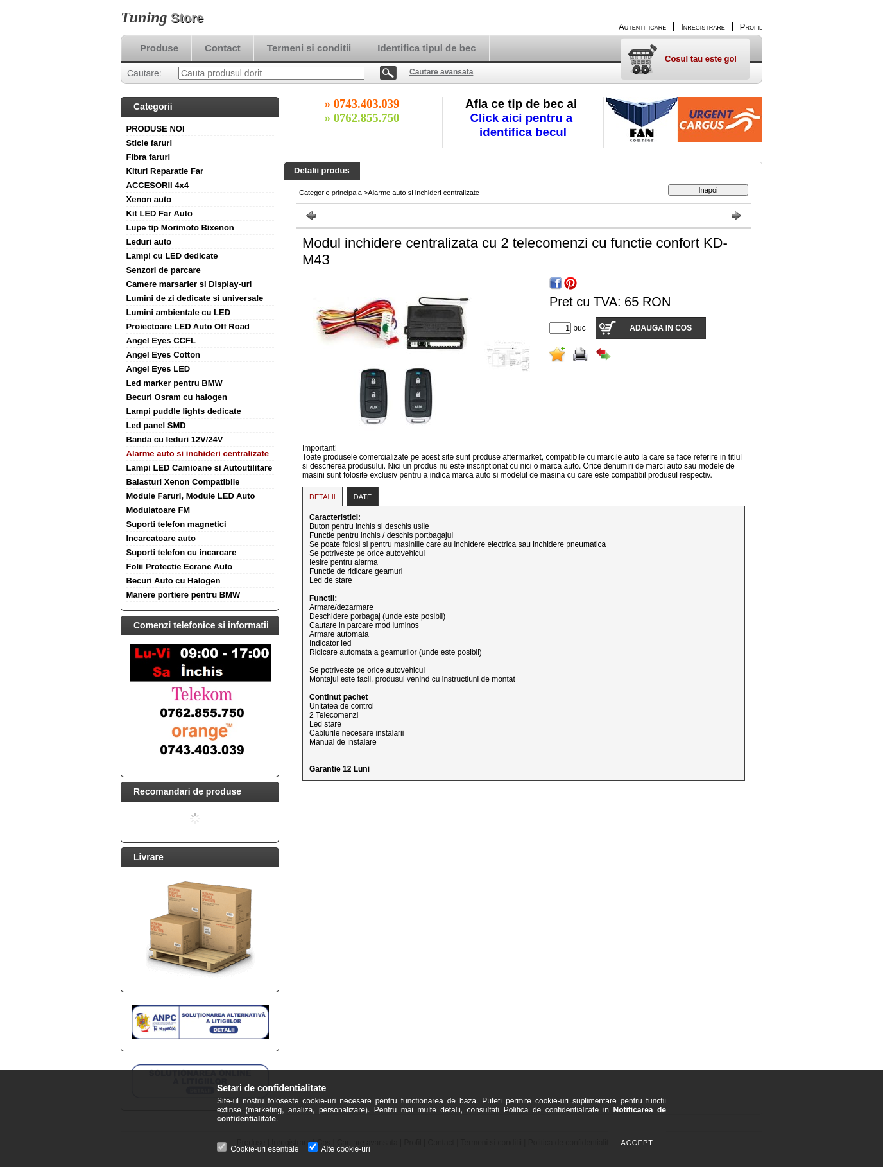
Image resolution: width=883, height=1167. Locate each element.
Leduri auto (149, 241)
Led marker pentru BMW (174, 383)
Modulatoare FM (158, 510)
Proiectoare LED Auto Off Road (188, 326)
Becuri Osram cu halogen (177, 397)
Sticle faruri (149, 143)
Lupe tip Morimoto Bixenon (180, 227)
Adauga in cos (661, 328)
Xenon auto (149, 199)
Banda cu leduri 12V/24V (174, 439)
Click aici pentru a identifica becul (523, 125)
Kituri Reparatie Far (165, 171)
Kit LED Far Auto (159, 213)
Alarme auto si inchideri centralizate (198, 453)
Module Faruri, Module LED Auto (190, 496)
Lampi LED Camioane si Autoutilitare (199, 467)
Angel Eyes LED (158, 369)
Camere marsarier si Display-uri (189, 284)
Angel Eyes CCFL (161, 340)
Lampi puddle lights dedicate (183, 411)
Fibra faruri (148, 157)
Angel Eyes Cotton (163, 354)
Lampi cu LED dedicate (172, 256)
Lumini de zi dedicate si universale (195, 298)
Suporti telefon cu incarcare (181, 552)
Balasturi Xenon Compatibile (183, 482)
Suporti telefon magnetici (176, 524)
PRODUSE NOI (155, 129)
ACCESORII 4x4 (157, 185)
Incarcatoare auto (161, 538)
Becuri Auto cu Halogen (173, 580)
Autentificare (642, 26)
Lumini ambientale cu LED (178, 312)
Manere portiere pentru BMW (183, 595)
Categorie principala (330, 192)
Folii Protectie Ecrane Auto (179, 566)
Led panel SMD (156, 425)
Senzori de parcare (163, 270)
